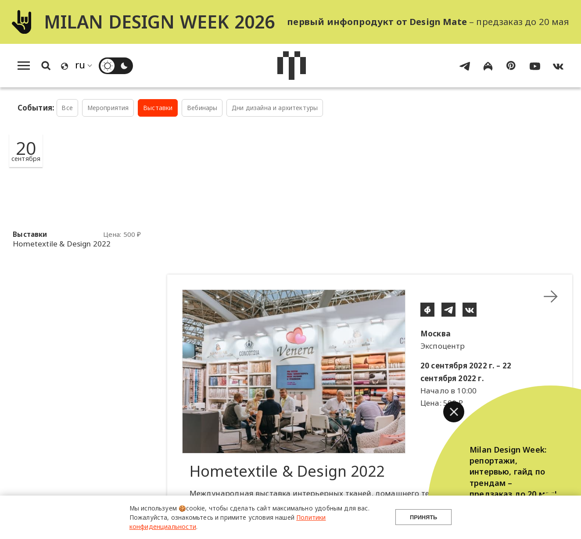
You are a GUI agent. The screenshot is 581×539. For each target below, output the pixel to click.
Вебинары (202, 108)
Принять (423, 517)
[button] (453, 411)
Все (67, 108)
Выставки (157, 108)
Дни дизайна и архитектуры (275, 108)
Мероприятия (108, 108)
